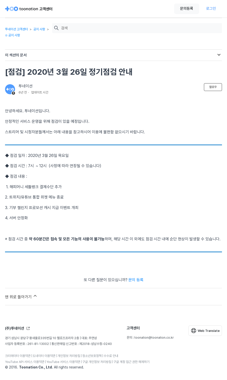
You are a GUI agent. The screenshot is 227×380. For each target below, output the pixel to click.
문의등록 (186, 8)
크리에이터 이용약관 (18, 356)
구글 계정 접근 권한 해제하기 (131, 362)
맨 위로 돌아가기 (21, 296)
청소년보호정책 (92, 356)
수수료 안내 (111, 356)
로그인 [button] (211, 8)
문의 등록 (135, 279)
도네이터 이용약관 (44, 356)
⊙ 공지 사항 (12, 35)
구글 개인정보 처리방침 (96, 362)
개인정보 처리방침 (68, 356)
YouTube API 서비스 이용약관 (24, 362)
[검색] (140, 28)
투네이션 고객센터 (16, 29)
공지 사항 (39, 29)
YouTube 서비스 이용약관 (63, 362)
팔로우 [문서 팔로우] (213, 87)
